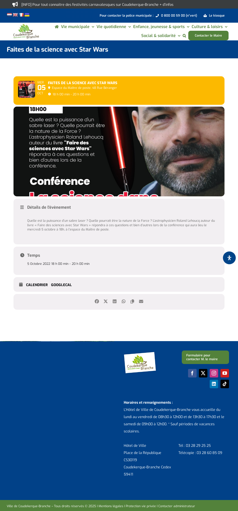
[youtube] (224, 385)
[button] (184, 35)
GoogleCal (61, 297)
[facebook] (192, 385)
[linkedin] (214, 396)
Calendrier (37, 297)
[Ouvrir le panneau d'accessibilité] (229, 257)
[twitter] (203, 385)
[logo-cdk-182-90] (25, 25)
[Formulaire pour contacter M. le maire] (205, 369)
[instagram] (214, 385)
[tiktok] (224, 396)
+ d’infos (166, 4)
